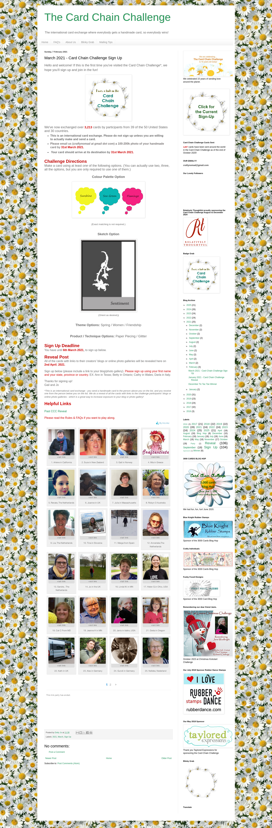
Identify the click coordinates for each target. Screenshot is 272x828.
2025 (189, 305)
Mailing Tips (106, 42)
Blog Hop (202, 433)
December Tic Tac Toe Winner (202, 384)
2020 (189, 394)
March (60, 737)
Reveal (210, 443)
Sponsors (187, 451)
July (191, 346)
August (192, 342)
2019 (189, 398)
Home (45, 42)
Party (193, 443)
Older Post (167, 758)
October (193, 334)
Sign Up (67, 737)
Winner (196, 450)
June (191, 350)
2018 (189, 403)
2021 (54, 737)
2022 (189, 318)
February (193, 367)
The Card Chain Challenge (107, 17)
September (194, 338)
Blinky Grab (87, 42)
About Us (71, 42)
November (194, 329)
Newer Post (50, 758)
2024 (189, 309)
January (193, 389)
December (194, 325)
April (191, 359)
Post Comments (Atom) (68, 763)
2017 (189, 407)
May (191, 354)
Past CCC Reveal (55, 411)
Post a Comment (57, 752)
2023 (189, 313)
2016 (189, 411)
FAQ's (57, 42)
